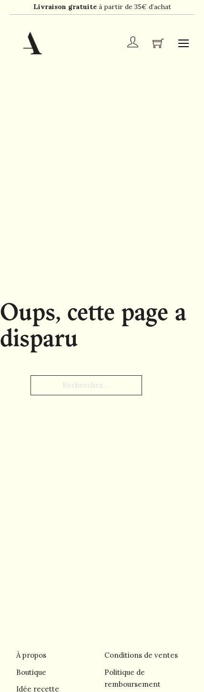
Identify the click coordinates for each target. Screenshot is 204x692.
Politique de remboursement (132, 678)
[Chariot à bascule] (158, 43)
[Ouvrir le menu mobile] (183, 43)
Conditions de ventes (141, 655)
